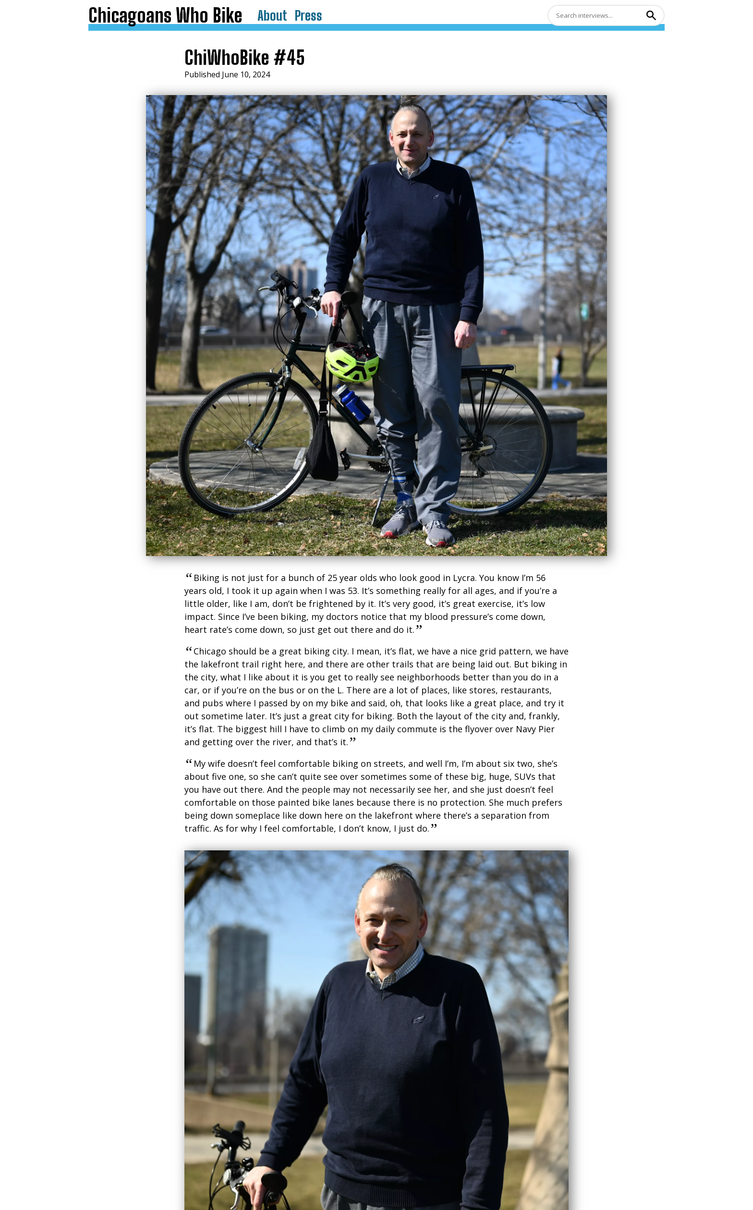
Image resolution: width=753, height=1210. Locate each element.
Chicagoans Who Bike (165, 15)
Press (308, 15)
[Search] (595, 15)
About (272, 15)
